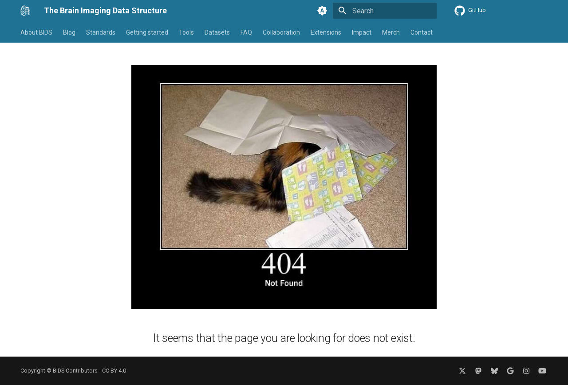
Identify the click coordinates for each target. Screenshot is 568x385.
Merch (391, 32)
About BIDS (36, 32)
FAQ (246, 32)
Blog (69, 32)
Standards (100, 32)
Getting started (147, 32)
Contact (421, 32)
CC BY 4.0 (114, 370)
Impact (361, 32)
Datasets (217, 32)
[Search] (385, 11)
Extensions (326, 32)
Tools (186, 32)
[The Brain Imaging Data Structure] (25, 11)
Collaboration (281, 32)
